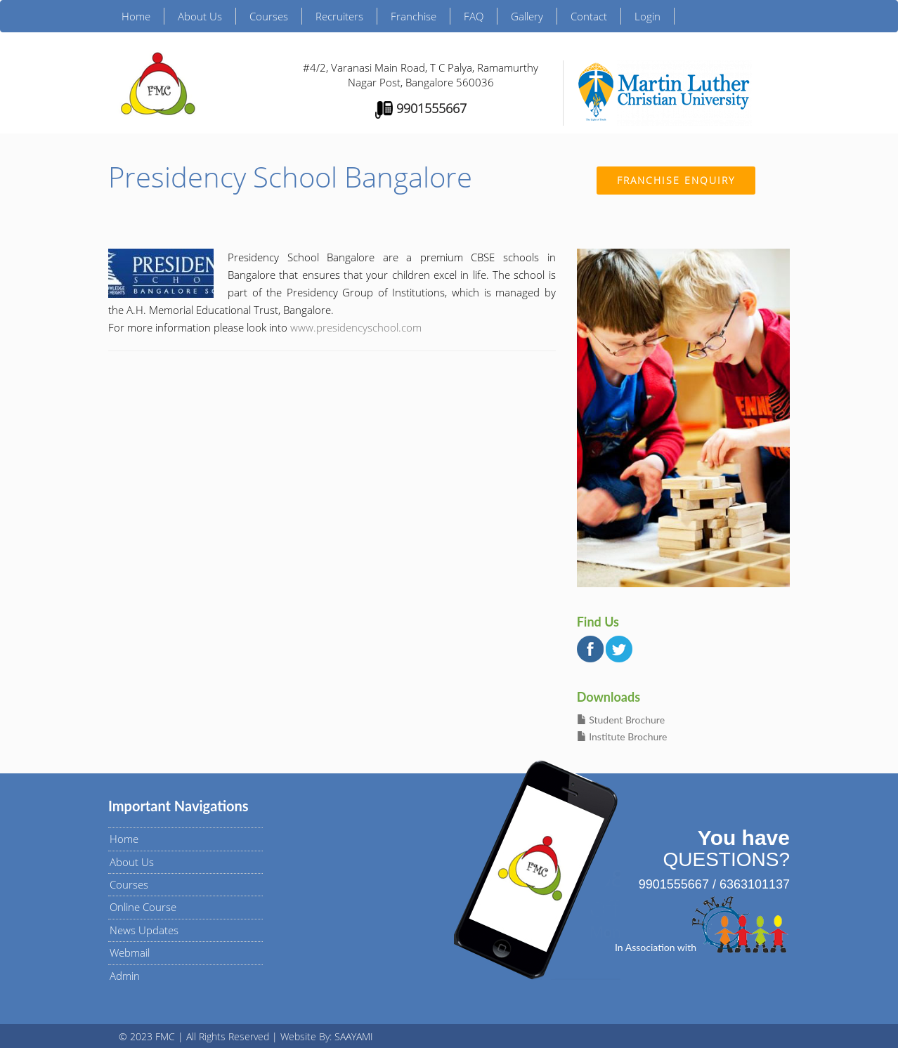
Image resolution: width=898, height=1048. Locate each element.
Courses (268, 16)
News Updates (144, 930)
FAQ (473, 16)
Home (136, 16)
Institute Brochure (622, 736)
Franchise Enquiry (676, 180)
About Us (200, 16)
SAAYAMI (353, 1036)
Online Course (143, 907)
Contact (589, 16)
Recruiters (339, 16)
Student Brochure (621, 720)
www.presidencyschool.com (356, 327)
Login (648, 16)
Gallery (527, 16)
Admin (125, 976)
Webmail (130, 952)
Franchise (413, 16)
